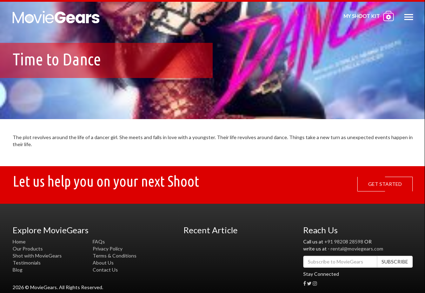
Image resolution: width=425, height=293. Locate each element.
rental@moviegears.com (357, 249)
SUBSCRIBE (394, 262)
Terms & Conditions (115, 256)
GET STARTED (386, 184)
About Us (103, 263)
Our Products (28, 249)
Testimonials (27, 263)
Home (19, 242)
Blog (17, 270)
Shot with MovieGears (37, 256)
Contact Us (105, 270)
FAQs (99, 242)
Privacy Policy (107, 249)
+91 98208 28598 (343, 242)
